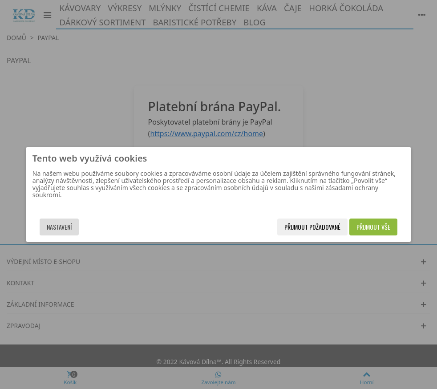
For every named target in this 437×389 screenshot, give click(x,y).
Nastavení (77, 226)
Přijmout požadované (295, 226)
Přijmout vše (355, 226)
